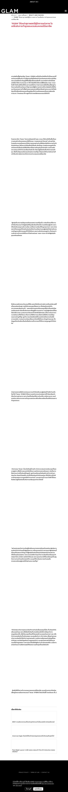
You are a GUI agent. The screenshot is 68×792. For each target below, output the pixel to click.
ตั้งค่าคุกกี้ (28, 789)
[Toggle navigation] (66, 11)
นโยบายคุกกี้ (19, 785)
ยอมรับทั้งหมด (38, 789)
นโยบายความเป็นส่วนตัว (47, 783)
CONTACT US (45, 772)
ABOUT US (33, 2)
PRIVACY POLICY (23, 772)
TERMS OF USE (34, 772)
